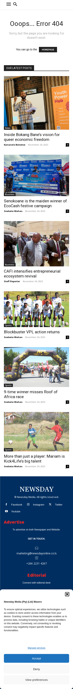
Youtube (15, 511)
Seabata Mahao (13, 211)
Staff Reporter (12, 281)
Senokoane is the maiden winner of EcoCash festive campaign (35, 203)
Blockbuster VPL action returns (32, 332)
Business (9, 194)
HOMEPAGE (48, 49)
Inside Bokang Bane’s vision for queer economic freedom (32, 137)
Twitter (58, 504)
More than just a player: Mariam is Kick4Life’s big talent (34, 458)
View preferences (36, 679)
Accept (36, 658)
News (8, 128)
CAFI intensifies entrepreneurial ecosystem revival (32, 273)
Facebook (16, 504)
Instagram (38, 504)
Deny (36, 669)
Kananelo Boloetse (14, 144)
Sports (8, 325)
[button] (67, 594)
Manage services (36, 648)
